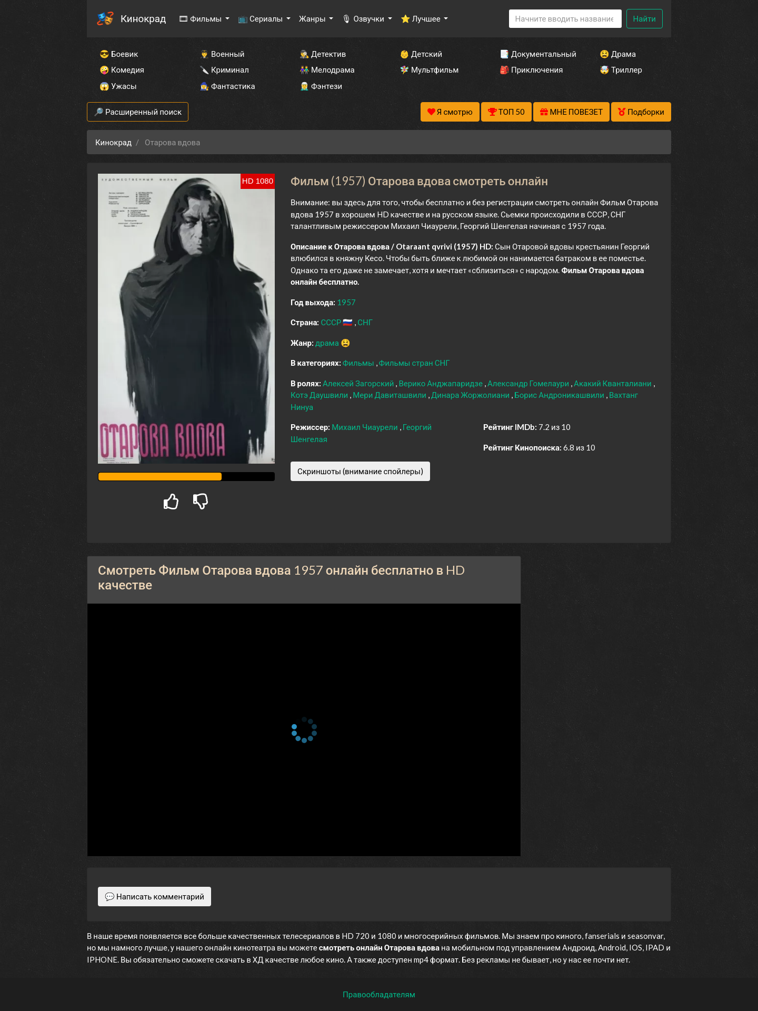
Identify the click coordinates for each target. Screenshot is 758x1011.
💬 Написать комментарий (154, 896)
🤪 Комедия (121, 69)
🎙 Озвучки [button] (363, 18)
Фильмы (359, 362)
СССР (332, 322)
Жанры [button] (313, 18)
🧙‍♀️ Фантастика (227, 86)
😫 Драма (618, 53)
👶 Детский (421, 53)
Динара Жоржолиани (471, 394)
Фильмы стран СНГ (414, 362)
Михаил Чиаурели (365, 427)
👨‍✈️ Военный (222, 53)
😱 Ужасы (118, 86)
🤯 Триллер (621, 69)
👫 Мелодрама (327, 69)
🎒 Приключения (531, 69)
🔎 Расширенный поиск (138, 111)
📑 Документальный (535, 53)
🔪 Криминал (224, 69)
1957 (346, 302)
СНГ (365, 322)
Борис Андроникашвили (560, 394)
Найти (644, 18)
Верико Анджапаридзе (441, 383)
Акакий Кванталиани (613, 383)
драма (328, 342)
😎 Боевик (118, 53)
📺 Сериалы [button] (261, 18)
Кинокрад (143, 18)
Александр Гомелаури (529, 383)
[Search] (565, 18)
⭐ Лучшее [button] (421, 18)
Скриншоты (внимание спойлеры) (360, 471)
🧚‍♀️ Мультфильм (429, 69)
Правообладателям (379, 994)
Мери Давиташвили (390, 394)
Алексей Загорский (359, 383)
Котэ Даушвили (320, 394)
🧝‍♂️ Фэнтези (321, 86)
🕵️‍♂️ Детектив (323, 53)
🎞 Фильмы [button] (200, 18)
